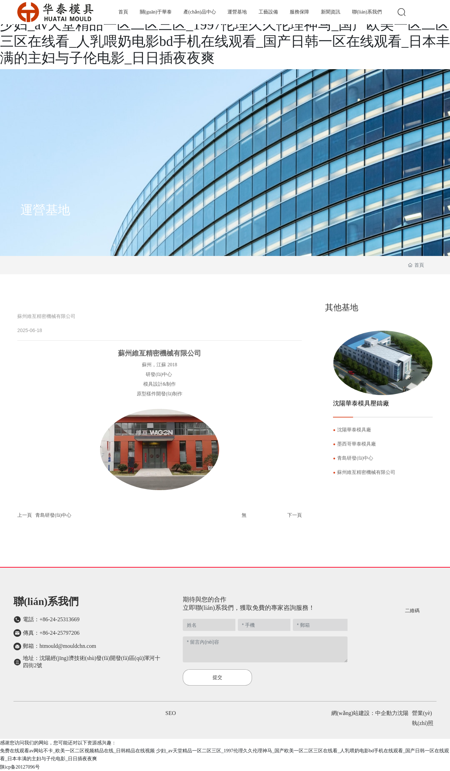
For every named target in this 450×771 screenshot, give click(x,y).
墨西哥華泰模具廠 (356, 444)
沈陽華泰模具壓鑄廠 (361, 403)
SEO (170, 713)
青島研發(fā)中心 (53, 515)
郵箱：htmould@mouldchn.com (59, 646)
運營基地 (45, 210)
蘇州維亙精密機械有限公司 (366, 472)
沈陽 (402, 713)
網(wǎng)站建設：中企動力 (364, 713)
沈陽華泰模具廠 (354, 429)
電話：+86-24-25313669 (51, 619)
